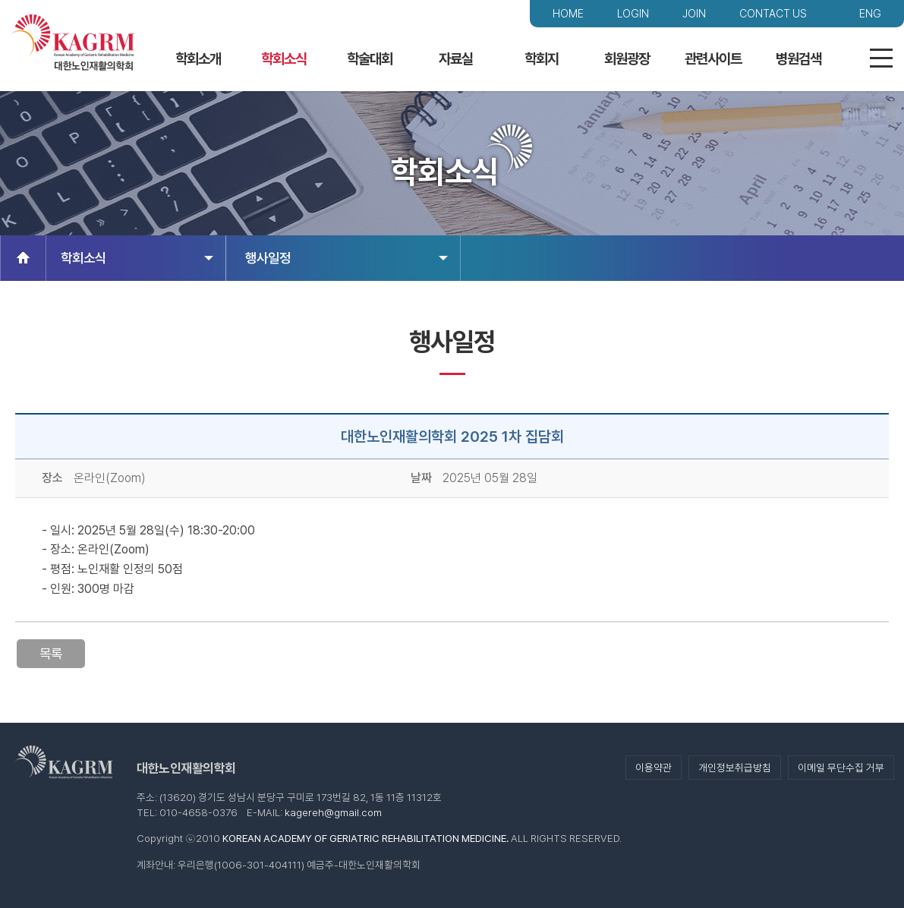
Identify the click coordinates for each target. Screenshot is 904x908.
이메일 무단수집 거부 (841, 767)
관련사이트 (713, 59)
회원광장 (627, 59)
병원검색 (798, 59)
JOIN (694, 13)
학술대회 (369, 59)
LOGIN (633, 13)
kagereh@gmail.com (333, 812)
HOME (568, 13)
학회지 (541, 59)
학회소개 (198, 59)
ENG (870, 13)
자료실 (456, 59)
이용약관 (653, 767)
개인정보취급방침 (734, 767)
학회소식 (284, 59)
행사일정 (346, 258)
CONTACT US (773, 13)
